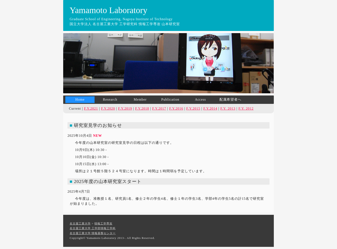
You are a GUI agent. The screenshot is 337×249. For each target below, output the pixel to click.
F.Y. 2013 (227, 108)
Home (79, 99)
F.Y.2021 (91, 108)
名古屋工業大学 (80, 223)
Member (140, 99)
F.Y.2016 (176, 108)
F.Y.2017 (159, 108)
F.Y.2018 (142, 108)
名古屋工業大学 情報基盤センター (93, 233)
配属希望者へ (230, 99)
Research (110, 99)
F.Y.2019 (125, 108)
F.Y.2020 (108, 108)
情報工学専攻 (103, 223)
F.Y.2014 (210, 108)
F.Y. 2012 (246, 108)
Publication (170, 99)
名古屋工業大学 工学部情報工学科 (93, 228)
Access (200, 99)
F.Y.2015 (193, 108)
